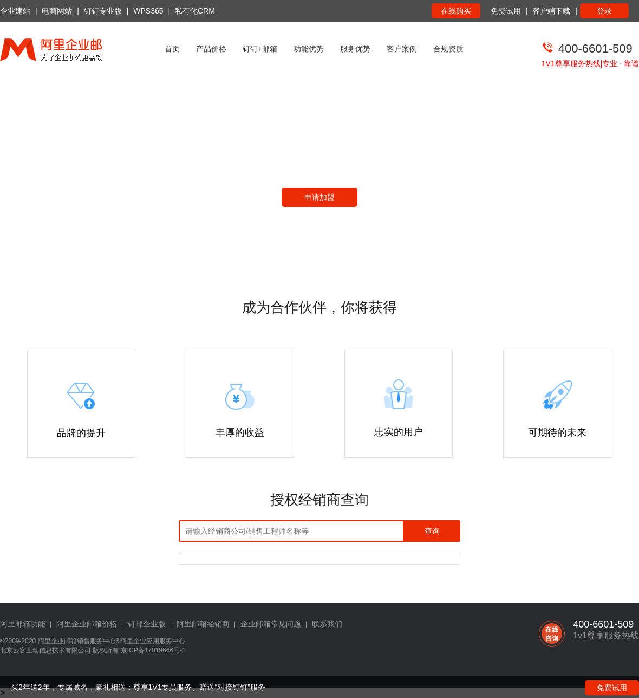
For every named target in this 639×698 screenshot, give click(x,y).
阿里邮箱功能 (22, 623)
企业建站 (15, 11)
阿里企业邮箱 (57, 641)
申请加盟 (319, 197)
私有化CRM (195, 11)
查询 (432, 531)
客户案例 (402, 48)
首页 (172, 48)
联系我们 (327, 623)
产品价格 (211, 48)
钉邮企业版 (147, 623)
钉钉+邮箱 (260, 48)
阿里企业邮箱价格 (86, 623)
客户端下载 (551, 11)
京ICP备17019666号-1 (153, 650)
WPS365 (148, 11)
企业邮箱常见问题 (270, 623)
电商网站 (57, 11)
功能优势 (309, 48)
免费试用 (506, 11)
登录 (604, 11)
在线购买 (456, 11)
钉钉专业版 (103, 11)
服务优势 (355, 48)
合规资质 (448, 48)
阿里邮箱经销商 (203, 623)
